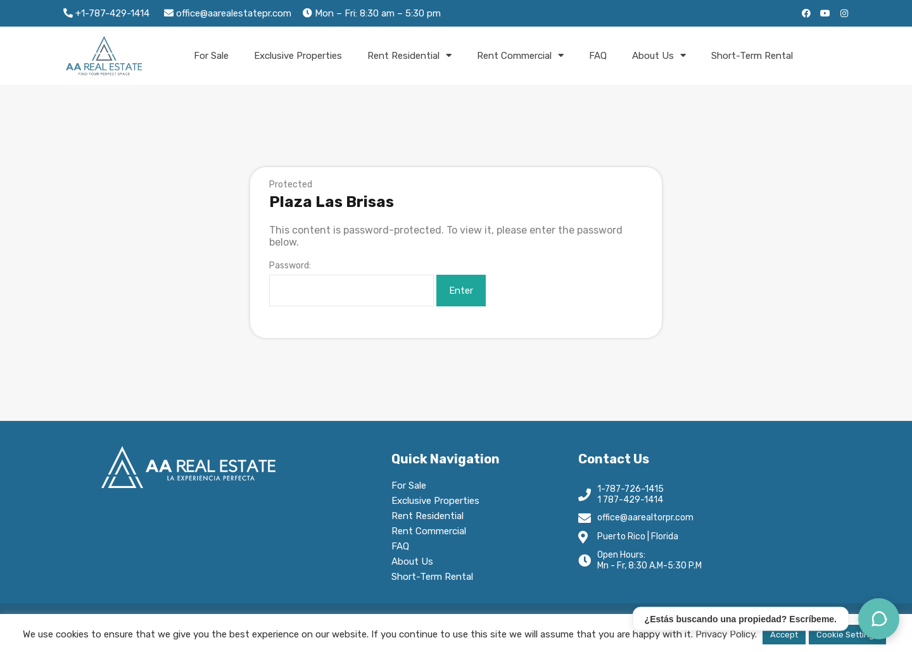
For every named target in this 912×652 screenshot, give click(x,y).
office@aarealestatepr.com (232, 13)
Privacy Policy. (726, 634)
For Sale (211, 55)
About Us (659, 55)
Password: (351, 283)
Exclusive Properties (298, 55)
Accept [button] (784, 634)
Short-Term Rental (752, 55)
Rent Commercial (520, 55)
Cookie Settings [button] (847, 634)
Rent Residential (409, 55)
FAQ (598, 55)
